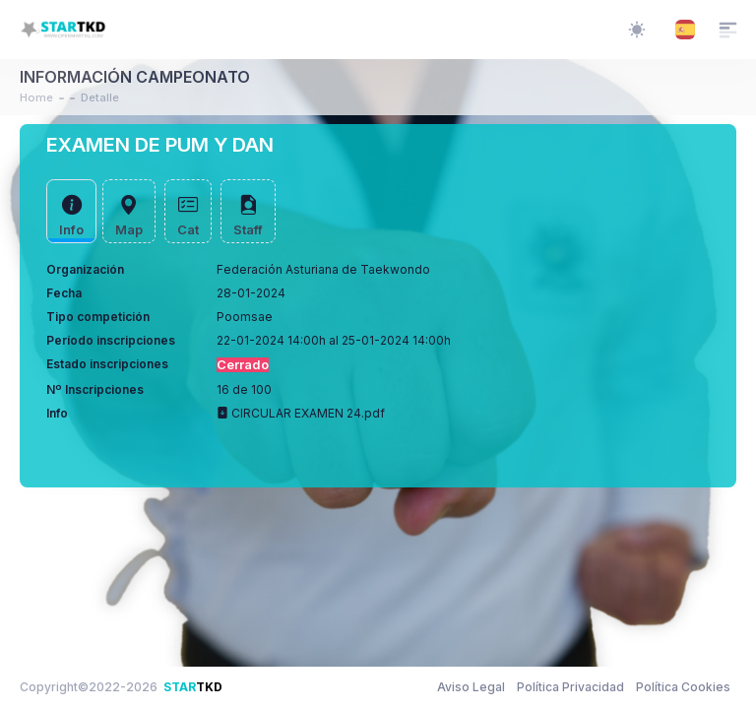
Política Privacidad (570, 686)
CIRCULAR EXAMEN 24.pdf (301, 413)
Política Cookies (683, 686)
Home (36, 97)
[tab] (71, 211)
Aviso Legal (471, 686)
